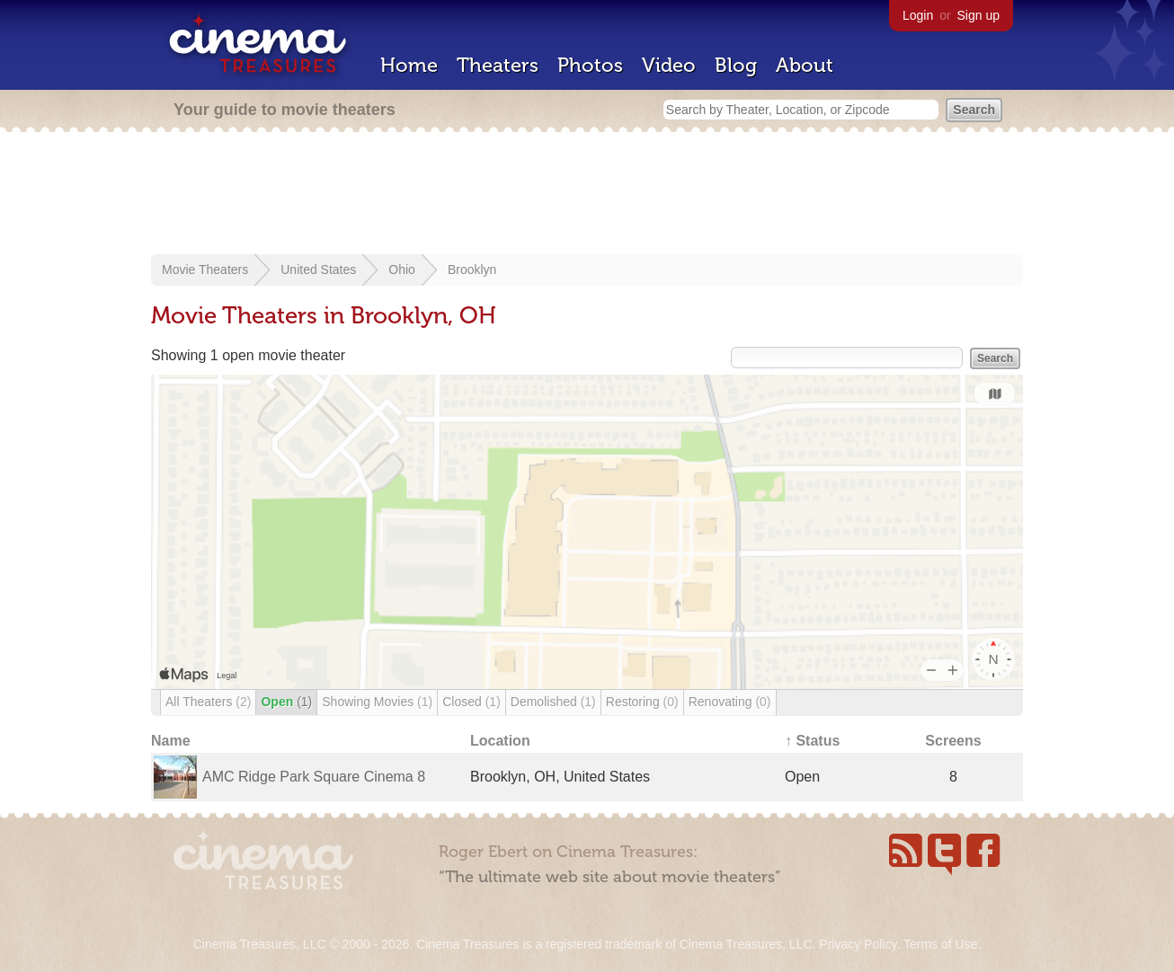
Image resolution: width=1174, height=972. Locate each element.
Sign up (978, 15)
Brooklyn (472, 269)
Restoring (642, 701)
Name (171, 740)
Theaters (497, 65)
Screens (953, 740)
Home (409, 65)
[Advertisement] (587, 195)
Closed (471, 701)
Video (669, 65)
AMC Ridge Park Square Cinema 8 (313, 776)
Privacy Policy (857, 944)
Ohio (401, 269)
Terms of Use (940, 944)
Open (286, 701)
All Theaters (208, 701)
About (804, 65)
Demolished (553, 701)
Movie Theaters (205, 269)
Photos (590, 65)
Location (500, 740)
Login (918, 15)
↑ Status (812, 740)
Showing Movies (377, 701)
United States (318, 269)
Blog (736, 65)
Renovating (730, 701)
